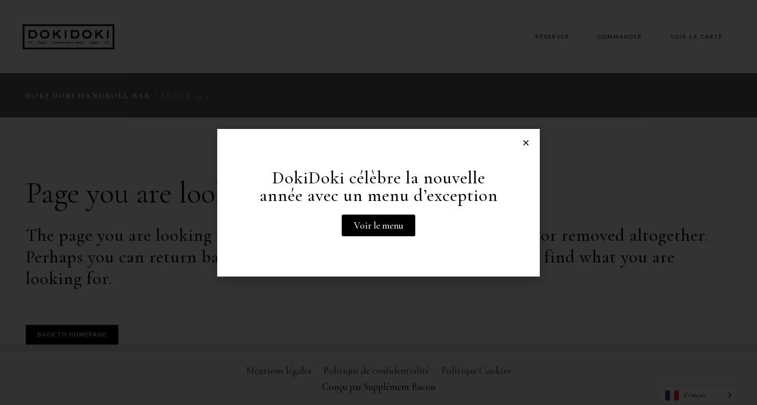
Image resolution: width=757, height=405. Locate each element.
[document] (378, 202)
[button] (526, 143)
